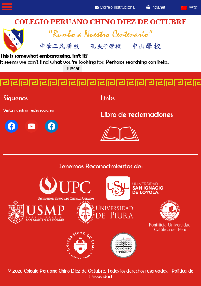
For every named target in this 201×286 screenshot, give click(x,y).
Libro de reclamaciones (136, 114)
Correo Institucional (115, 7)
